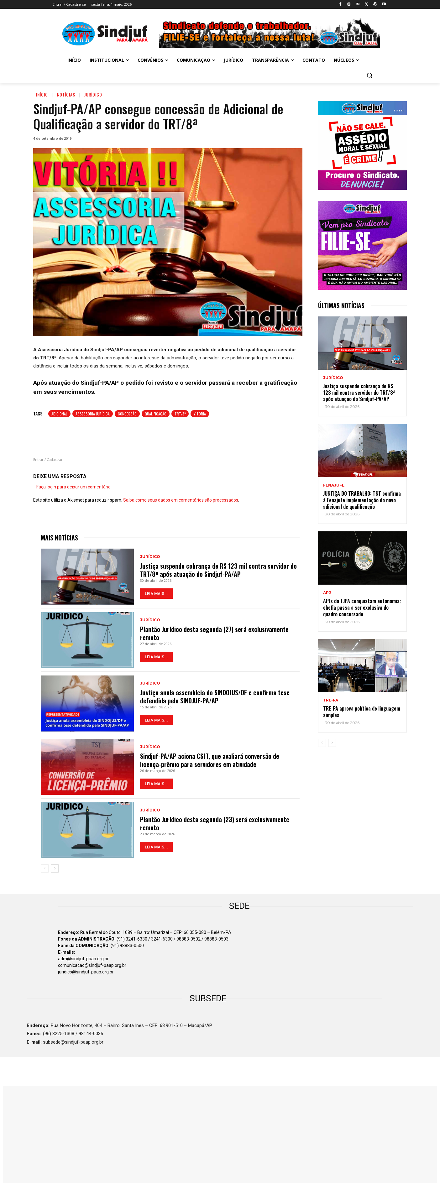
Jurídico (93, 94)
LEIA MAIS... (156, 593)
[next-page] (55, 868)
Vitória (200, 413)
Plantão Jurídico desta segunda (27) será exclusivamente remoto (214, 633)
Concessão (127, 413)
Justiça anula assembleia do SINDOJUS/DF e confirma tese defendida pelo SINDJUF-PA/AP (215, 696)
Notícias (66, 94)
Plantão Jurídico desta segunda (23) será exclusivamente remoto (214, 823)
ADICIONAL (59, 413)
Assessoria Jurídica (93, 413)
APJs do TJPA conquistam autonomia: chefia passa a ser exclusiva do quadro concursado (362, 607)
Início (42, 94)
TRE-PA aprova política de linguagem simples (361, 712)
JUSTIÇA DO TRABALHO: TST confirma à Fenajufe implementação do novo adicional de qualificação (362, 500)
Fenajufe (333, 485)
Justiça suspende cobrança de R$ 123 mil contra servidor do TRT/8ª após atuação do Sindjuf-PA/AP (218, 570)
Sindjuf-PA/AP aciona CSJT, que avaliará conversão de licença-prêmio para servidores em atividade (209, 760)
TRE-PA (330, 700)
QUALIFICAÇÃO (155, 413)
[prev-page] (45, 868)
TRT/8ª (180, 413)
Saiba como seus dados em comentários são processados (180, 500)
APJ (327, 593)
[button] (369, 75)
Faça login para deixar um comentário (73, 486)
